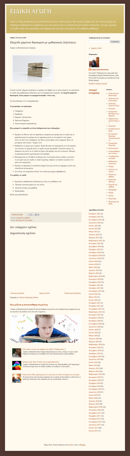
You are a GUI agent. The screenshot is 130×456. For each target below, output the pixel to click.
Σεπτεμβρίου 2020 (95, 324)
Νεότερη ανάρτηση (17, 293)
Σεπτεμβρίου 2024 (95, 255)
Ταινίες (111, 196)
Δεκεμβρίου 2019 (95, 350)
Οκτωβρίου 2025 (95, 217)
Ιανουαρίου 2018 (95, 410)
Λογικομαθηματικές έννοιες (114, 152)
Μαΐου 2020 (93, 336)
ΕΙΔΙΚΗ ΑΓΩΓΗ (30, 11)
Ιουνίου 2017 (93, 431)
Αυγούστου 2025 (95, 223)
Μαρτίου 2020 (94, 342)
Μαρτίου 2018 (94, 404)
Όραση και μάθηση (112, 176)
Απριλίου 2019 (94, 368)
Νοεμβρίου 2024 (94, 249)
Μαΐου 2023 (93, 297)
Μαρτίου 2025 (94, 238)
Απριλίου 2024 (94, 270)
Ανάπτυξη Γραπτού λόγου (113, 105)
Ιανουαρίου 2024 (95, 279)
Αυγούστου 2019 (95, 359)
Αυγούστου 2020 (95, 327)
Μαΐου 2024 (93, 267)
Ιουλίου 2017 (93, 428)
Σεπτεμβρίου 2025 (95, 220)
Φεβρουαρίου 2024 (95, 276)
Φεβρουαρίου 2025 (95, 241)
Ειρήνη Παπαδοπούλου (99, 70)
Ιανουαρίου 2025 (95, 243)
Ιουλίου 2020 (93, 330)
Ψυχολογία (112, 199)
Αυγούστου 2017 (95, 425)
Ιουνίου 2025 (93, 229)
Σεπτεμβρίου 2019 (95, 356)
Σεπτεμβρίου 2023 (95, 291)
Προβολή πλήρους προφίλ (98, 84)
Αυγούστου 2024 (95, 258)
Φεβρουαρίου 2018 (95, 407)
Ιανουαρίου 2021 (95, 315)
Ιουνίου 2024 (93, 264)
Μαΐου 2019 (93, 365)
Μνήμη (111, 166)
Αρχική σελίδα (44, 293)
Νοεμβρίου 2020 (94, 321)
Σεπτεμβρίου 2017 (95, 422)
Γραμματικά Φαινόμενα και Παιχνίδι (113, 114)
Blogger (82, 445)
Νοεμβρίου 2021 (94, 303)
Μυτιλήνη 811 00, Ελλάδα (24, 220)
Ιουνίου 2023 (93, 294)
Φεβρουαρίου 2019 (95, 374)
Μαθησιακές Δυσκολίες (112, 162)
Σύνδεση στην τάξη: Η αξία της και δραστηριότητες (40, 362)
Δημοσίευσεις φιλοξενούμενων (113, 121)
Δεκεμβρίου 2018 (95, 380)
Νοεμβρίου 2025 (94, 214)
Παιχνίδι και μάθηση (23, 218)
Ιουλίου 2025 (93, 226)
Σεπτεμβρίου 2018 (95, 389)
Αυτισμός (111, 109)
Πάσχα (110, 193)
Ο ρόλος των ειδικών (113, 170)
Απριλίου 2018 (94, 401)
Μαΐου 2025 (93, 232)
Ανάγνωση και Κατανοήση (113, 94)
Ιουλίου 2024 (93, 261)
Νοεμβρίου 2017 (94, 416)
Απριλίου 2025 (94, 235)
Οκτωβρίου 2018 (95, 386)
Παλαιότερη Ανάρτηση (73, 293)
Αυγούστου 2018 (95, 392)
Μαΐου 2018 (93, 398)
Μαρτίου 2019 (94, 371)
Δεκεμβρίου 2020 (95, 318)
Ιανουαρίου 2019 (95, 377)
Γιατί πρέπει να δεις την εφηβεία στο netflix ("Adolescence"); (44, 349)
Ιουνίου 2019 (93, 362)
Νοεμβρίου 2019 (94, 353)
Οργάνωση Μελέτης (112, 181)
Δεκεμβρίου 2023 (95, 282)
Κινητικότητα (113, 148)
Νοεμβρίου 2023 (94, 285)
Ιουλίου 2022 (93, 300)
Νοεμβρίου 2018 (94, 383)
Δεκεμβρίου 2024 (95, 246)
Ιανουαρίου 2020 (95, 347)
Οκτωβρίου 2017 (95, 419)
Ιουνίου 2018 (93, 395)
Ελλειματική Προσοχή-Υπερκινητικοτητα (114, 137)
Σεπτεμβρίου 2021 (95, 309)
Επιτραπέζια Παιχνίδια (112, 144)
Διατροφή (111, 126)
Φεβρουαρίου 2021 (95, 312)
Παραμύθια (112, 190)
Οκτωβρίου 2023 (95, 288)
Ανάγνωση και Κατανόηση (113, 100)
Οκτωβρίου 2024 (95, 252)
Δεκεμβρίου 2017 (95, 413)
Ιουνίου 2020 (93, 333)
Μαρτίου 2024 (94, 273)
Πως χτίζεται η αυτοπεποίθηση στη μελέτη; (29, 305)
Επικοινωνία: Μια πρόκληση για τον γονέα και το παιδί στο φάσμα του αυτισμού (50, 375)
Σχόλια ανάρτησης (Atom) (28, 297)
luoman (71, 445)
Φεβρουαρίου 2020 (95, 344)
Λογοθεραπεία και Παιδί (113, 157)
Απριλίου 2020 (94, 339)
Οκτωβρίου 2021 (95, 306)
